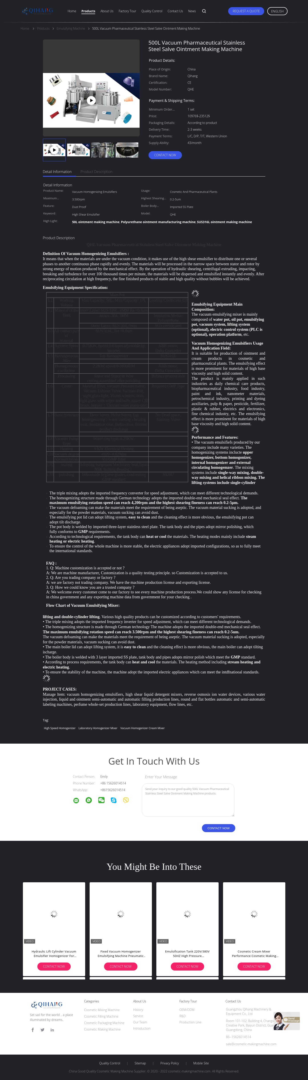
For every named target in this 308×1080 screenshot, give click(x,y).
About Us (107, 11)
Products (88, 11)
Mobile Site (201, 1063)
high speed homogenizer (60, 728)
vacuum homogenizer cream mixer (143, 728)
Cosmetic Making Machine (102, 1029)
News (192, 11)
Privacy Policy (169, 1063)
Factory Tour (127, 11)
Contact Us (175, 11)
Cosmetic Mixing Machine (102, 1010)
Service (138, 1016)
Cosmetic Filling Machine (101, 1016)
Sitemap (140, 1063)
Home (72, 11)
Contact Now (165, 155)
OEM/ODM (186, 1010)
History (138, 1010)
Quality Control (151, 11)
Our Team (140, 1022)
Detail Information (57, 171)
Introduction (142, 1028)
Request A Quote (246, 11)
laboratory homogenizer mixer (98, 728)
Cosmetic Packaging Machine (104, 1023)
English (277, 11)
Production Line (190, 1022)
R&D (182, 1016)
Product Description (96, 171)
